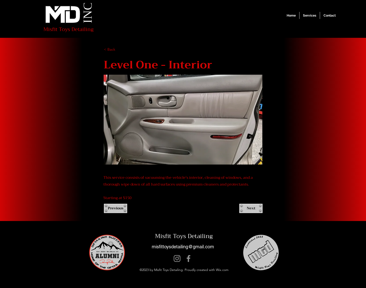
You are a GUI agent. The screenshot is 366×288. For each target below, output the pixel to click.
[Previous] (115, 208)
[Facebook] (188, 258)
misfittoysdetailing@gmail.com (183, 246)
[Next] (251, 208)
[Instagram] (177, 258)
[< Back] (119, 49)
